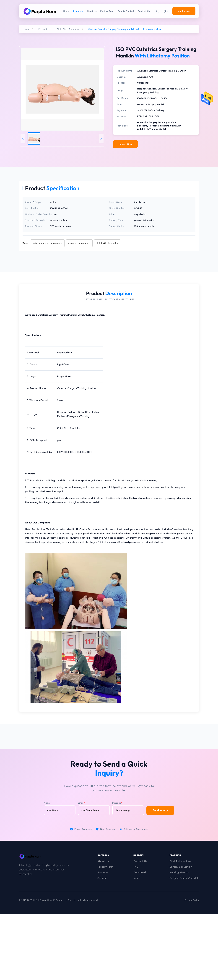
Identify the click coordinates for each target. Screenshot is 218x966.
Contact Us (144, 11)
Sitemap (102, 878)
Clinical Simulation (180, 866)
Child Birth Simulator (68, 29)
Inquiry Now (125, 144)
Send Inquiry (160, 810)
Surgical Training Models (184, 878)
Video (136, 878)
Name (47, 802)
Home (66, 11)
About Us (91, 11)
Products (78, 11)
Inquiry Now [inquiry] (183, 11)
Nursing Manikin (179, 872)
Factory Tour (107, 11)
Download (139, 872)
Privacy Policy (191, 900)
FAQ (135, 866)
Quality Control (126, 11)
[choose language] (166, 11)
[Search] (157, 11)
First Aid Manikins (180, 861)
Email (81, 802)
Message (117, 802)
